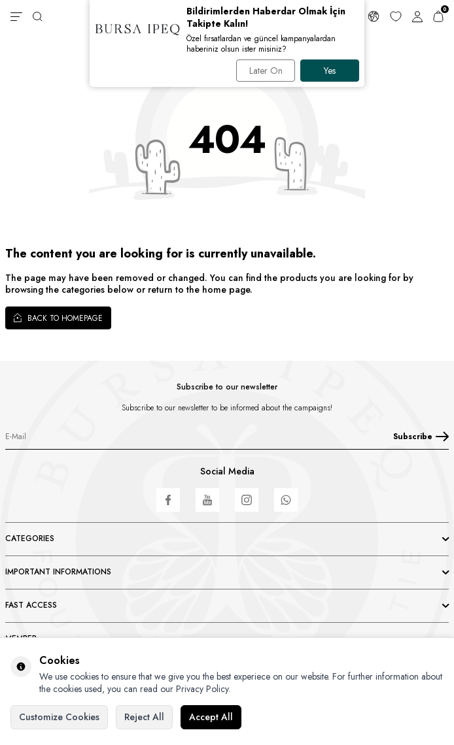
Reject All (144, 716)
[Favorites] (396, 16)
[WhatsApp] (286, 500)
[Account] (417, 16)
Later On (266, 70)
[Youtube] (207, 500)
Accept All (211, 716)
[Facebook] (168, 500)
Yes (330, 70)
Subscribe (421, 436)
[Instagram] (246, 500)
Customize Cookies (59, 716)
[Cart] (438, 16)
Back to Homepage (58, 317)
